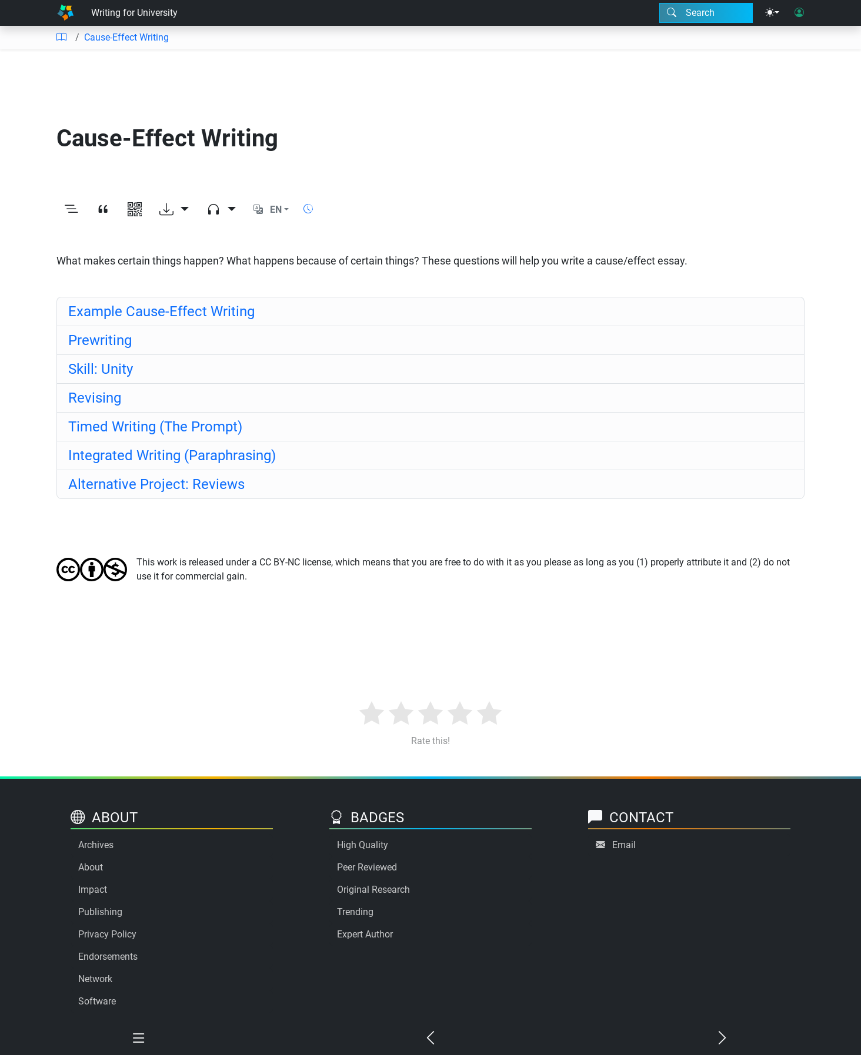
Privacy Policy (107, 934)
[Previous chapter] (430, 1038)
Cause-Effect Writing (126, 37)
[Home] (65, 13)
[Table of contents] (61, 38)
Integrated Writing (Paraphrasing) (172, 455)
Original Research (373, 889)
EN (276, 209)
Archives (96, 844)
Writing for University (134, 12)
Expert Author (365, 934)
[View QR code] (134, 210)
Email (624, 844)
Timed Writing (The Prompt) (155, 426)
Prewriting (100, 340)
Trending (355, 911)
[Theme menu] (772, 13)
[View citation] (103, 210)
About (90, 867)
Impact (92, 889)
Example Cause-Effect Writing (161, 311)
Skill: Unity (100, 369)
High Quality (362, 844)
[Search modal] (706, 13)
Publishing (100, 911)
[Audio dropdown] (221, 210)
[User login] (799, 13)
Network (95, 978)
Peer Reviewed (367, 867)
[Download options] (174, 210)
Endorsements (108, 956)
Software (97, 1001)
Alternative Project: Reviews (156, 484)
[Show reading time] (308, 209)
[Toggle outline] (71, 210)
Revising (94, 398)
